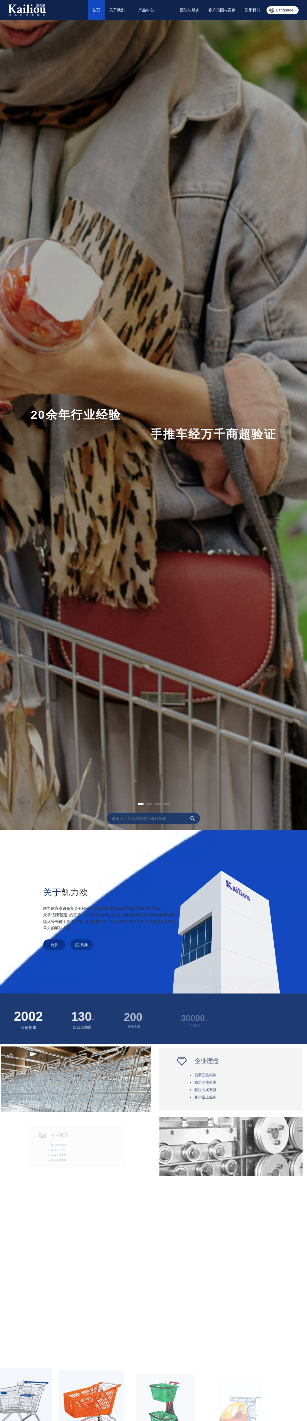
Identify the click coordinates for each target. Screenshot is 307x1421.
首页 (104, 10)
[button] (136, 803)
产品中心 (156, 10)
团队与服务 (189, 10)
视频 (90, 946)
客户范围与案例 (222, 10)
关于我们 (124, 10)
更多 (57, 946)
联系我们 (252, 10)
